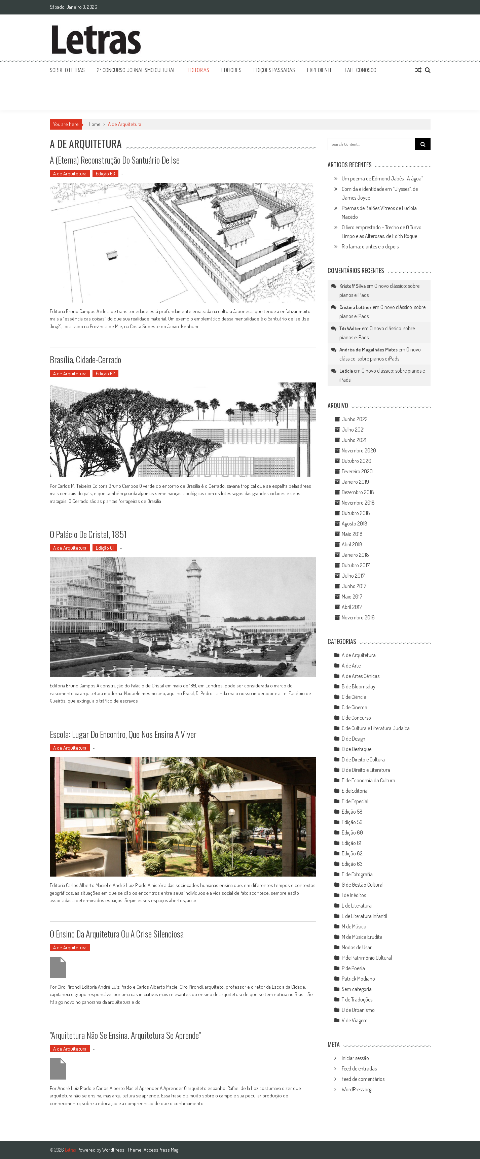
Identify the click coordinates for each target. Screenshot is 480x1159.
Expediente (320, 70)
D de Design (353, 738)
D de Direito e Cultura (363, 759)
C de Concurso (356, 717)
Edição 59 (352, 822)
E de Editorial (355, 790)
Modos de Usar (357, 947)
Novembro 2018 (358, 502)
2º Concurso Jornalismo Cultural (136, 70)
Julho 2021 (353, 429)
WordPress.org (356, 1089)
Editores (231, 70)
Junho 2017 (354, 586)
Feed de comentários (363, 1079)
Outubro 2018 (356, 513)
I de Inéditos (354, 895)
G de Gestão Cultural (362, 884)
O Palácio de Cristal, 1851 (88, 534)
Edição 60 (352, 832)
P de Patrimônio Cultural (367, 957)
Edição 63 (105, 173)
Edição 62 (105, 373)
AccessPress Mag (161, 1150)
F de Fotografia (357, 874)
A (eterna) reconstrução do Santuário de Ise (115, 159)
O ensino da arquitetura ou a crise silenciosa (117, 933)
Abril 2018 (352, 544)
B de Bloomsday (358, 686)
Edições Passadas (274, 70)
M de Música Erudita (362, 936)
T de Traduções (357, 999)
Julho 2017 (353, 575)
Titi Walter (350, 328)
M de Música (354, 926)
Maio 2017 (352, 596)
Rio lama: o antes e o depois (370, 246)
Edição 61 (105, 548)
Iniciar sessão (355, 1058)
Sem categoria (357, 989)
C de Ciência (354, 696)
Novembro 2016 (358, 617)
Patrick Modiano (358, 978)
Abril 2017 (352, 607)
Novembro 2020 (359, 450)
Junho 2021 (354, 440)
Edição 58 (352, 811)
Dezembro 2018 (358, 492)
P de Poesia (353, 968)
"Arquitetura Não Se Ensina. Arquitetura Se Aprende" (125, 1035)
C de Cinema (354, 707)
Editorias (198, 70)
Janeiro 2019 (355, 481)
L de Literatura (357, 905)
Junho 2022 (355, 419)
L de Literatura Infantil (364, 916)
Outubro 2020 (356, 460)
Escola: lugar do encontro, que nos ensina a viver (123, 734)
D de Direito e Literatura (366, 769)
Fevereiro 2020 (357, 471)
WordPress (113, 1150)
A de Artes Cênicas (360, 676)
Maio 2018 (352, 534)
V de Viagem (355, 1020)
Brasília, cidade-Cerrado (85, 359)
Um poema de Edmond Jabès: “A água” (382, 178)
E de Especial (355, 801)
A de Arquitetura (69, 173)
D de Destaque (356, 749)
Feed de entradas (359, 1068)
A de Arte (351, 665)
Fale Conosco (360, 70)
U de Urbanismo (358, 1010)
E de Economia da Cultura (368, 780)
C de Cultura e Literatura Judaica (376, 728)
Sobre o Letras (67, 70)
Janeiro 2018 (355, 554)
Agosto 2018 (354, 523)
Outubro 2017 (356, 565)
